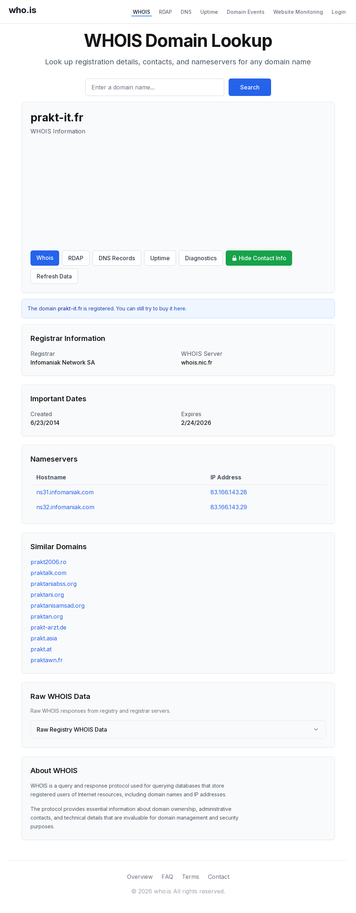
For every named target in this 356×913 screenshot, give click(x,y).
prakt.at (41, 649)
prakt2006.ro (48, 562)
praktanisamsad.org (57, 605)
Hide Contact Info (259, 258)
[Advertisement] (178, 193)
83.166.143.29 (228, 507)
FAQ (167, 876)
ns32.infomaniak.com (65, 507)
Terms (190, 876)
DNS (186, 12)
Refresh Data (54, 276)
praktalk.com (48, 572)
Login (339, 12)
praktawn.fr (46, 660)
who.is (22, 10)
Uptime (209, 12)
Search (249, 87)
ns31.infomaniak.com (65, 492)
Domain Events (246, 12)
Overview (140, 876)
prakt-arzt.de (48, 627)
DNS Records (117, 258)
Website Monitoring (298, 12)
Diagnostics (201, 258)
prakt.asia (43, 638)
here (179, 308)
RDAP (165, 12)
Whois (44, 257)
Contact (218, 876)
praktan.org (46, 616)
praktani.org (47, 594)
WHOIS (141, 12)
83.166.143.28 (228, 492)
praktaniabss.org (53, 583)
